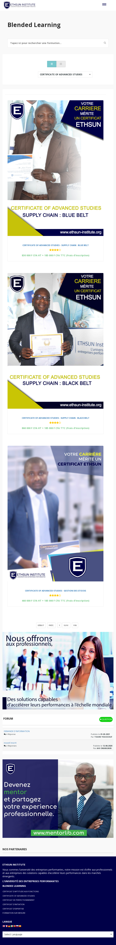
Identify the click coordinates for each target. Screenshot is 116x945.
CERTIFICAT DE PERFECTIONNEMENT (19, 900)
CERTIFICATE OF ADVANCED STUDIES (19, 896)
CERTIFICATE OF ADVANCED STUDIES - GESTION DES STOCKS (55, 590)
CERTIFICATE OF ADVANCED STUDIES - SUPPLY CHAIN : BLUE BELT (55, 245)
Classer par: (15, 73)
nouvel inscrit (10, 742)
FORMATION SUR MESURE (14, 913)
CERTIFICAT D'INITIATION (13, 904)
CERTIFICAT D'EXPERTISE (13, 908)
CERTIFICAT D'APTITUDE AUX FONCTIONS (21, 891)
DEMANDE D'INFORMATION (17, 731)
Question (106, 719)
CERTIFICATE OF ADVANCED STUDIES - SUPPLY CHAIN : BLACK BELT (55, 418)
